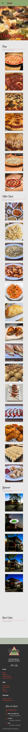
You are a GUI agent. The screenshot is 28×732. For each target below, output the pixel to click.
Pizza (4, 47)
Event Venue (7, 618)
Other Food (7, 197)
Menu (4, 672)
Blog (4, 689)
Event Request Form (8, 700)
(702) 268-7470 (12, 710)
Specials (5, 674)
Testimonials (6, 687)
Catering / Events (7, 698)
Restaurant (6, 488)
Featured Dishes (7, 676)
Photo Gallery (6, 685)
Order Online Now (7, 678)
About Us (5, 691)
